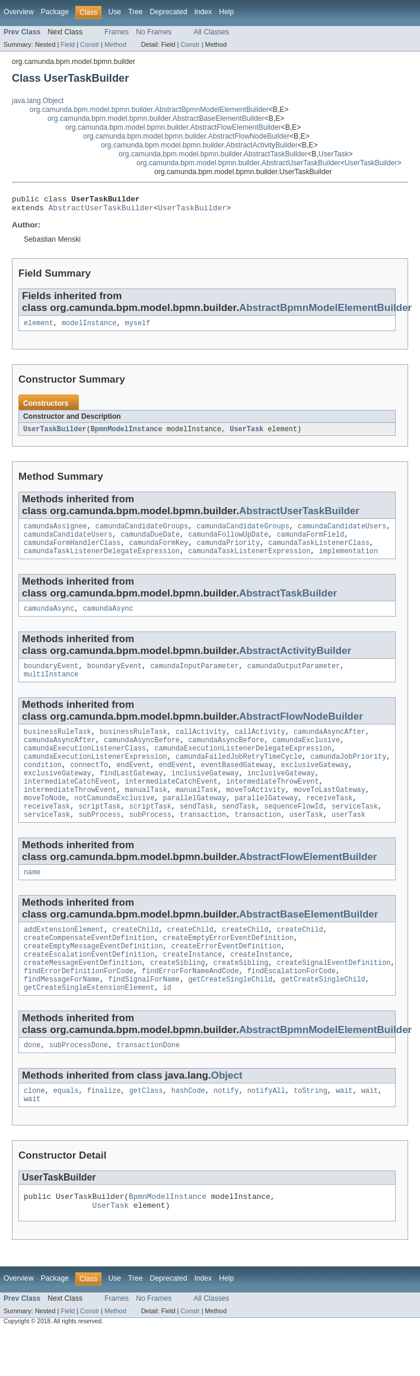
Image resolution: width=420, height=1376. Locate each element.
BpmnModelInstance (127, 434)
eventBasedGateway (237, 784)
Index (203, 12)
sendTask (197, 831)
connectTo (89, 784)
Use (114, 12)
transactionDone (148, 1083)
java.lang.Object (37, 101)
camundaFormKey (159, 551)
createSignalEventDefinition (333, 996)
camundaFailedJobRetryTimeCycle (239, 775)
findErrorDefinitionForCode (78, 1006)
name (32, 899)
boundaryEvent (51, 678)
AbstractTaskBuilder (288, 603)
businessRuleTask (57, 746)
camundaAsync (49, 619)
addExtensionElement (64, 958)
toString (310, 1130)
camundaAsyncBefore (142, 756)
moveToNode (45, 822)
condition (43, 784)
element (38, 327)
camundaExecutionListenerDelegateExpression (242, 765)
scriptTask (99, 831)
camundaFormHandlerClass (72, 551)
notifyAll (266, 1130)
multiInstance (51, 687)
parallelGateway (195, 822)
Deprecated (168, 12)
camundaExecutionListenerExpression (95, 775)
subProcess (99, 841)
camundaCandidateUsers (342, 532)
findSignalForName (144, 1015)
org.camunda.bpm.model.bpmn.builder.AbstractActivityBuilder (199, 145)
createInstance (192, 987)
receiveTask (329, 822)
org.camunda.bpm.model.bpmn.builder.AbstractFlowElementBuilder (173, 127)
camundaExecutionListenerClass (85, 765)
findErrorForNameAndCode (190, 1006)
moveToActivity (255, 812)
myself (138, 327)
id (167, 1024)
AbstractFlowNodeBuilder (301, 730)
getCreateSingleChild (230, 1015)
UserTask (334, 154)
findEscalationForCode (291, 1006)
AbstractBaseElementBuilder (308, 942)
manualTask (146, 812)
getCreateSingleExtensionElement (89, 1024)
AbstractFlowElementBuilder (308, 883)
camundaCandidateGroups (142, 532)
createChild (135, 958)
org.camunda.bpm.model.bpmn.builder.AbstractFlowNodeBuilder (186, 136)
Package (55, 12)
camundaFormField (310, 542)
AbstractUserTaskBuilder (101, 211)
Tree (135, 12)
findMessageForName (62, 1015)
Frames (116, 32)
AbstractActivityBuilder (295, 662)
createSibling (177, 996)
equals (66, 1130)
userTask (306, 841)
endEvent (133, 784)
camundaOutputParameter (293, 678)
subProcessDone (79, 1083)
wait (344, 1130)
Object (227, 1114)
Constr (89, 44)
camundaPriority (228, 551)
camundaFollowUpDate (228, 542)
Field (68, 44)
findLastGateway (131, 793)
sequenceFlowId (293, 831)
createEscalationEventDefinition (89, 987)
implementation (348, 561)
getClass (146, 1130)
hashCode (188, 1130)
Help (226, 12)
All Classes (211, 32)
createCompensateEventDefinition (89, 968)
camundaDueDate (150, 542)
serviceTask (355, 831)
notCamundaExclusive (114, 822)
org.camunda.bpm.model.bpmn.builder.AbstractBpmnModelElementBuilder (149, 109)
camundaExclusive (306, 756)
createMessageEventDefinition (83, 996)
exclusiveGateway (315, 784)
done (32, 1083)
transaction (203, 841)
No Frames (153, 32)
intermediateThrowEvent (272, 803)
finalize (104, 1130)
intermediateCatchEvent (70, 803)
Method (115, 44)
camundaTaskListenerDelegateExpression (102, 561)
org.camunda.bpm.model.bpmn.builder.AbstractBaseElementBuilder (156, 118)
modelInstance (89, 327)
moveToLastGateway (329, 812)
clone (34, 1130)
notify (226, 1130)
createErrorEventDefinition (226, 977)
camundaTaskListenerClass (319, 551)
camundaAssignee (55, 532)
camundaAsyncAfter (329, 746)
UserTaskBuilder (371, 163)
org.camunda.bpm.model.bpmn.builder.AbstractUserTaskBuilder (238, 163)
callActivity (201, 746)
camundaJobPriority (348, 775)
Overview (19, 12)
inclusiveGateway (205, 793)
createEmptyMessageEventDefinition (93, 977)
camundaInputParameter (194, 678)
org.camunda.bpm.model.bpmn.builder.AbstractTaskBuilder (213, 154)
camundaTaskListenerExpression (249, 561)
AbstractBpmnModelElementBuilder (325, 311)
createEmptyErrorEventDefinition (228, 968)
